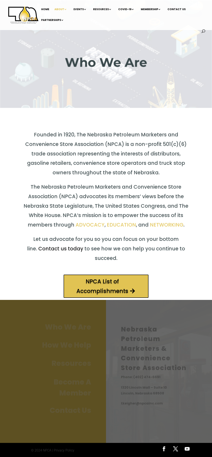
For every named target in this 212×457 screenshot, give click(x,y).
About (59, 9)
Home (45, 9)
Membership (149, 9)
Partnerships (51, 20)
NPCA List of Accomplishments (102, 286)
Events (78, 9)
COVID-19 (124, 9)
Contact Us (176, 9)
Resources (101, 9)
